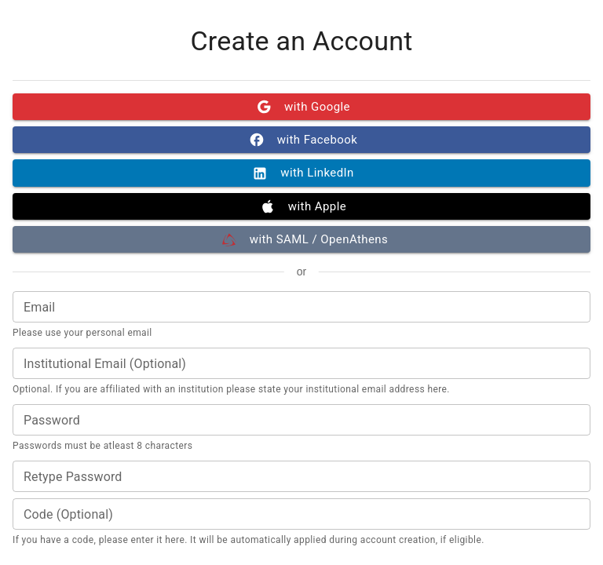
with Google (301, 106)
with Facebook (301, 139)
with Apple (301, 206)
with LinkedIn (301, 172)
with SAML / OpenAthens (301, 239)
